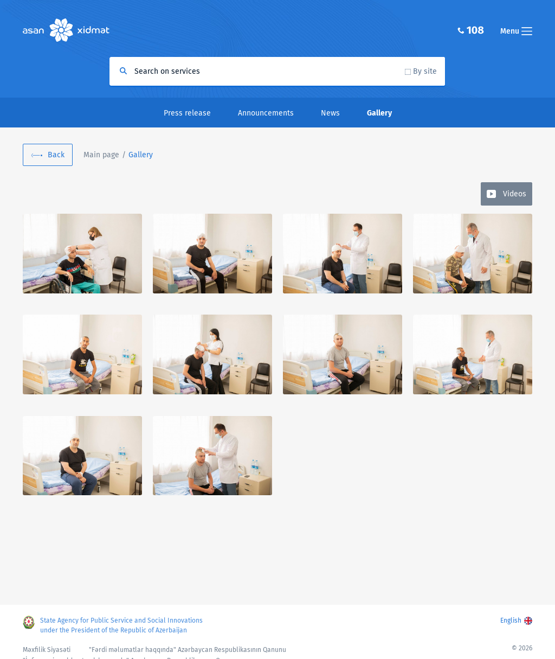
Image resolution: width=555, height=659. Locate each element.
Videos (514, 194)
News (330, 113)
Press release (187, 113)
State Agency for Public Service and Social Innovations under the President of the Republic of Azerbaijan (121, 625)
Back (56, 154)
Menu (516, 31)
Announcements (266, 113)
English (510, 620)
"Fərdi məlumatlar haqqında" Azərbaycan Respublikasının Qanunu (187, 650)
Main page (101, 154)
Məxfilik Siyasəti (46, 650)
